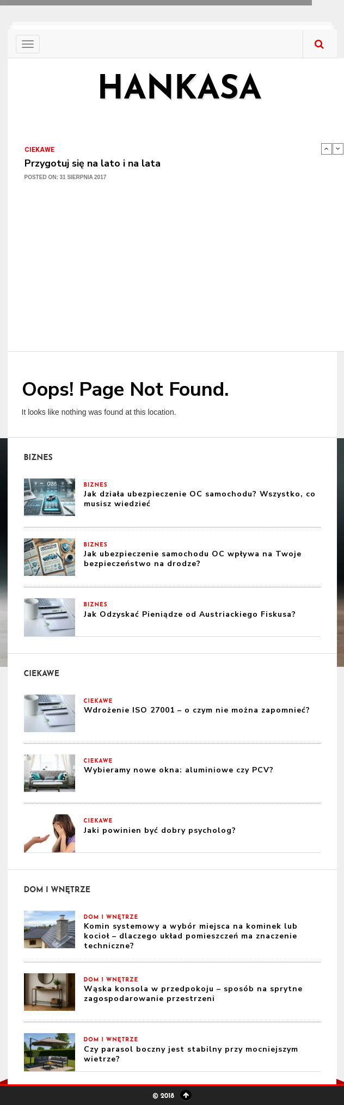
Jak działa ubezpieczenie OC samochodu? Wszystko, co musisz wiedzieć (200, 499)
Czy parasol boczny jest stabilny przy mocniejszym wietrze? (191, 1054)
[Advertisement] (179, 272)
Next (338, 148)
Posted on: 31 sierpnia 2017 (65, 177)
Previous (326, 148)
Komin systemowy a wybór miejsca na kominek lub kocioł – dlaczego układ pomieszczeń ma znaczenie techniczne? (191, 936)
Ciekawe (39, 150)
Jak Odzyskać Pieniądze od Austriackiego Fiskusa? (190, 614)
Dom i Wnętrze (111, 917)
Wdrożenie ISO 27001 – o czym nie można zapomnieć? (197, 710)
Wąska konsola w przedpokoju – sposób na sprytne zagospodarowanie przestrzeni (193, 994)
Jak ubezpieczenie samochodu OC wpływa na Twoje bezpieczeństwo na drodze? (193, 559)
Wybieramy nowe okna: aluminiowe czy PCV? (179, 770)
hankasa (179, 90)
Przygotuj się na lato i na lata (92, 163)
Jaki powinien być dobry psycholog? (160, 830)
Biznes (96, 485)
